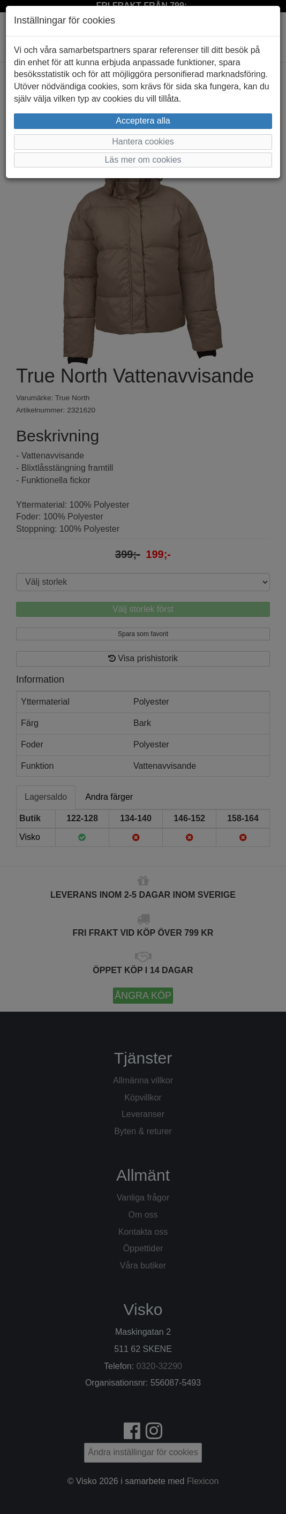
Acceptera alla (143, 120)
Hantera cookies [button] (143, 141)
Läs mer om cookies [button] (142, 159)
